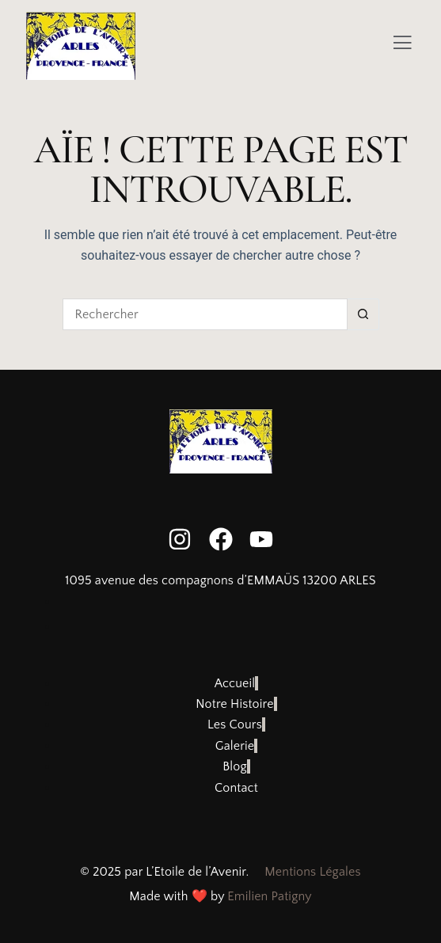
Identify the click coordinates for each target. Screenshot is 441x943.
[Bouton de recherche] (363, 314)
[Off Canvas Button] (402, 45)
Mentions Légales (312, 872)
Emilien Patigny (269, 896)
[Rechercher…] (205, 314)
